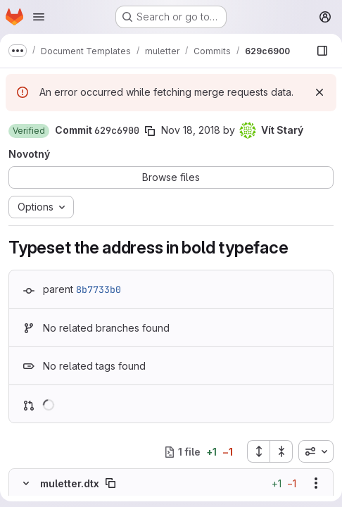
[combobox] (316, 451)
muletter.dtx (69, 483)
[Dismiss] (319, 92)
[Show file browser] (322, 50)
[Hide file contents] (26, 483)
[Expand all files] (258, 451)
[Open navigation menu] (38, 17)
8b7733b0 (98, 289)
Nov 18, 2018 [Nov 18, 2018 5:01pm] (190, 130)
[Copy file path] (110, 483)
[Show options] (316, 483)
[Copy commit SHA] (149, 131)
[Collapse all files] (281, 451)
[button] (28, 131)
